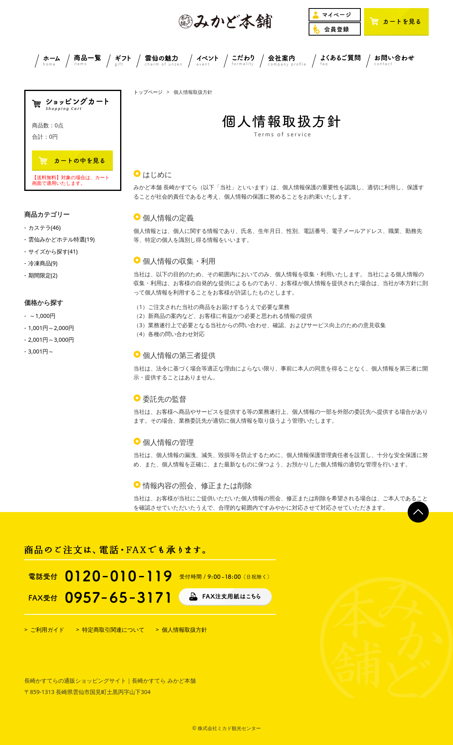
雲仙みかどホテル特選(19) (61, 239)
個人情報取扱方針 (184, 629)
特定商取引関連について (113, 629)
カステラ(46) (44, 227)
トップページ (148, 92)
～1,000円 (41, 316)
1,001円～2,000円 (51, 328)
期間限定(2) (42, 275)
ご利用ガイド (47, 629)
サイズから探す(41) (53, 251)
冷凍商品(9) (42, 263)
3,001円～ (41, 351)
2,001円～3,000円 (51, 339)
